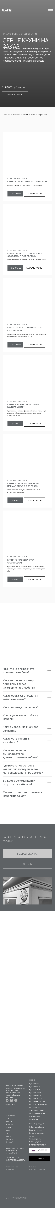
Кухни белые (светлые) (37, 1101)
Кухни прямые (34, 1090)
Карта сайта (10, 1142)
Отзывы (8, 1127)
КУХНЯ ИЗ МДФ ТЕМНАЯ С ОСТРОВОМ (27, 181)
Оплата (8, 1136)
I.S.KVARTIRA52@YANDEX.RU (15, 1160)
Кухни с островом (35, 1092)
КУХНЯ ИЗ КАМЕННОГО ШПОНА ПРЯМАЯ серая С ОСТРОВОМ (23, 485)
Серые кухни (33, 1119)
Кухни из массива (35, 1098)
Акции (8, 1130)
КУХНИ (32, 1080)
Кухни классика (34, 1107)
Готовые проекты (35, 1139)
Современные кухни (36, 1110)
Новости (9, 1121)
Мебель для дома (35, 1142)
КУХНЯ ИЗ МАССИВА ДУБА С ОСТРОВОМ (20, 561)
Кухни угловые (34, 1087)
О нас (8, 1118)
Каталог (16, 114)
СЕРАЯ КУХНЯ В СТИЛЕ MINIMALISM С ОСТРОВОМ (25, 329)
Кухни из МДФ (34, 1084)
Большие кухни (34, 1116)
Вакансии (9, 1124)
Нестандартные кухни (37, 1113)
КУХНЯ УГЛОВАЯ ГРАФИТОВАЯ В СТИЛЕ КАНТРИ (23, 405)
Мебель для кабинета (36, 1127)
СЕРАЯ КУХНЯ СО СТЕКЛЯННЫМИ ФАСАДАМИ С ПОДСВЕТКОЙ (24, 254)
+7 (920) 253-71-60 (12, 1158)
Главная (6, 114)
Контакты (9, 1139)
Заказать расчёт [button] (14, 94)
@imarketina (10, 1169)
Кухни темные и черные (37, 1104)
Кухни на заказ (29, 114)
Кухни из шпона (35, 1095)
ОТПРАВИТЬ (39, 1159)
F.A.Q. (8, 1133)
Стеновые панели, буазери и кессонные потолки (36, 1133)
